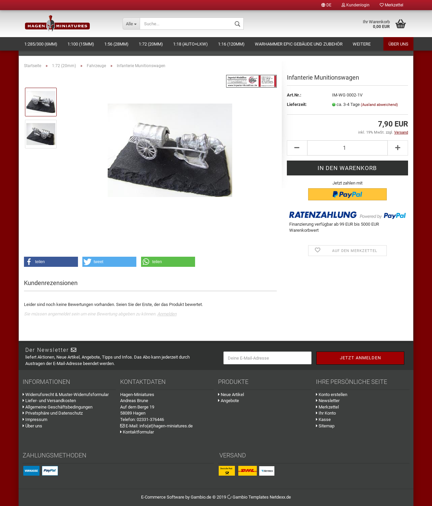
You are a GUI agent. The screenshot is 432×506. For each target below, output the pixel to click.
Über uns (398, 44)
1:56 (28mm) (116, 44)
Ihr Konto (326, 413)
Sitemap (325, 425)
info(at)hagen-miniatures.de (166, 425)
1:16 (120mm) (231, 44)
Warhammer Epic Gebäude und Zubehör (299, 44)
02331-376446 (150, 419)
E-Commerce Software (162, 497)
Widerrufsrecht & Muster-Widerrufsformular (66, 394)
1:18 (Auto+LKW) (190, 44)
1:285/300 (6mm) (40, 44)
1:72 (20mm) (151, 44)
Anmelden (167, 313)
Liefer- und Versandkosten (49, 400)
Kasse (323, 419)
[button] (51, 262)
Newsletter (328, 400)
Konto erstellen (331, 394)
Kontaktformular (137, 431)
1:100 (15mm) (81, 44)
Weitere (362, 44)
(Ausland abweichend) (379, 105)
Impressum (35, 419)
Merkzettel (391, 5)
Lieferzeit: (297, 104)
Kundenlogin (356, 5)
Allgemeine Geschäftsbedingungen (57, 407)
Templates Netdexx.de (269, 497)
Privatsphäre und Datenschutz (53, 413)
